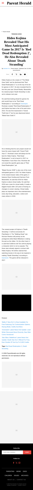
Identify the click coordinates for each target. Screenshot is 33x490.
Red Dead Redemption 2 (14, 346)
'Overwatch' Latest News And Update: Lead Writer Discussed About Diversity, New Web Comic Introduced (16, 332)
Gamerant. (5, 258)
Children (8, 475)
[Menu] (3, 3)
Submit (27, 452)
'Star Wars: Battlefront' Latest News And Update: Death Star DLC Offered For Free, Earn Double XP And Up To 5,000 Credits (16, 340)
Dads (25, 471)
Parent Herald (6, 31)
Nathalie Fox (6, 68)
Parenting (10, 471)
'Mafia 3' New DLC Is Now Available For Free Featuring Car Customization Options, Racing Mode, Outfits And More (16, 324)
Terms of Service (11, 485)
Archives (24, 475)
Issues (16, 475)
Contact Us (21, 479)
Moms (18, 471)
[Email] (25, 74)
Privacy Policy (22, 485)
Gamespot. (24, 104)
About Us (11, 479)
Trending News (16, 34)
